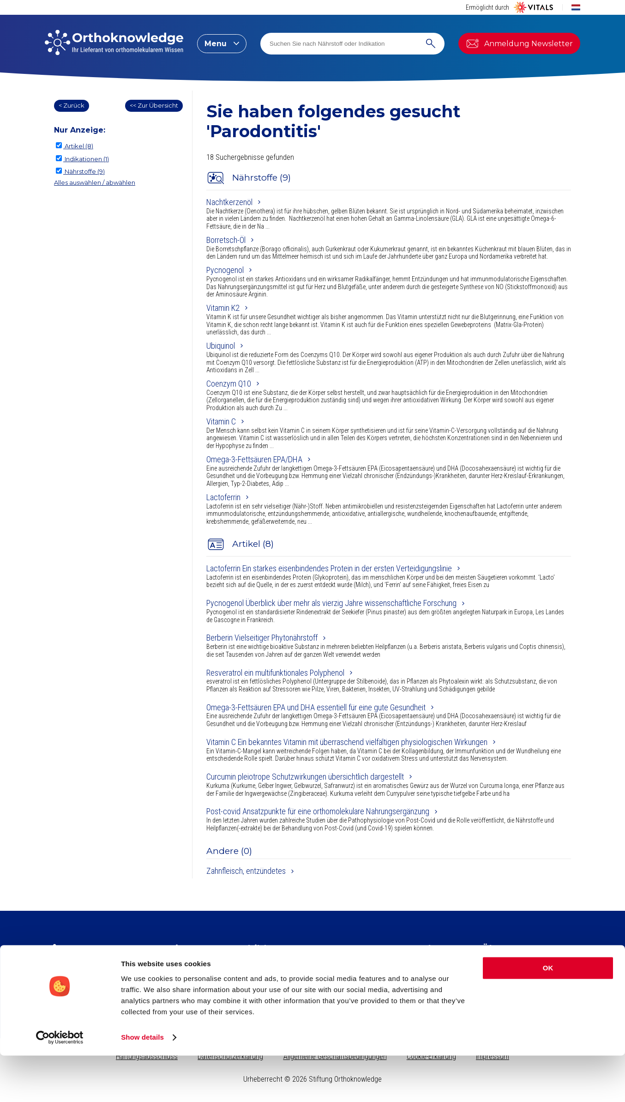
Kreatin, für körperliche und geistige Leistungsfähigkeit (309, 982)
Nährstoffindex (187, 975)
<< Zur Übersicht (154, 105)
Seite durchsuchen (439, 964)
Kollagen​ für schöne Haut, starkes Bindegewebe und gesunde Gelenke (306, 967)
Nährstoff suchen (436, 985)
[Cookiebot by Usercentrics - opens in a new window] (59, 1084)
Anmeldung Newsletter (519, 43)
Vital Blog (495, 985)
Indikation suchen (437, 975)
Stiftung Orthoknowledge (520, 964)
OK (548, 1014)
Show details (142, 1084)
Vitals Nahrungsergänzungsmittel (530, 975)
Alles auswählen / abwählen (94, 182)
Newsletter (69, 990)
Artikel (174, 964)
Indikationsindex (189, 985)
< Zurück (71, 105)
